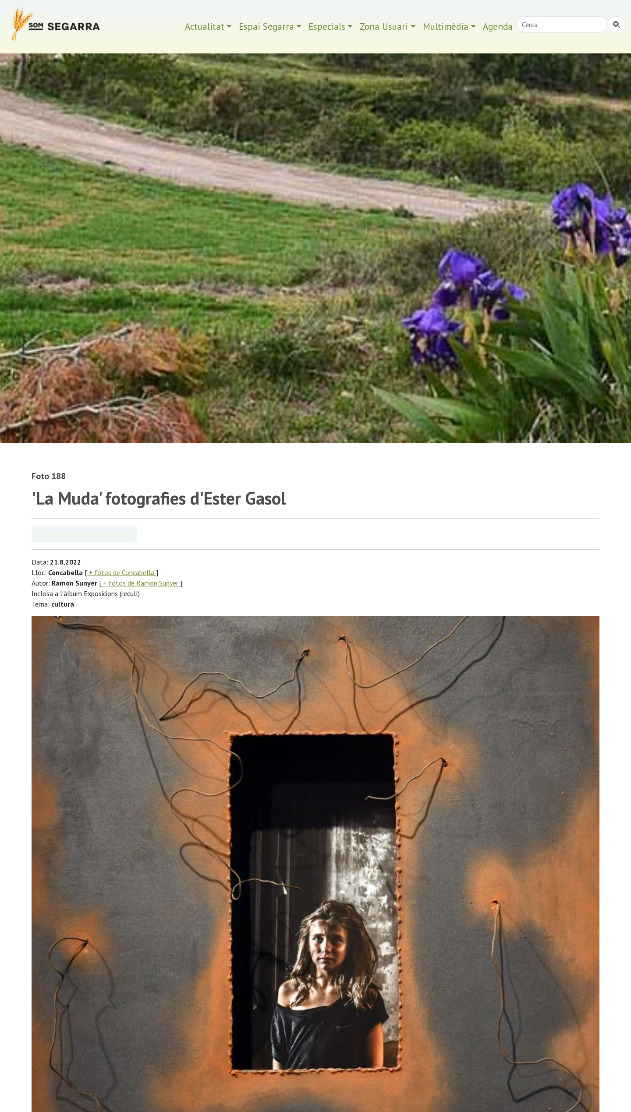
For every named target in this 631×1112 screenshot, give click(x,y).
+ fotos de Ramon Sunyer (140, 583)
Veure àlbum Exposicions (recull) (84, 534)
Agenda (498, 26)
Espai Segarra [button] (266, 26)
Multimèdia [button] (445, 26)
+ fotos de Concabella (121, 572)
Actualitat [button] (204, 26)
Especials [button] (326, 26)
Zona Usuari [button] (384, 26)
